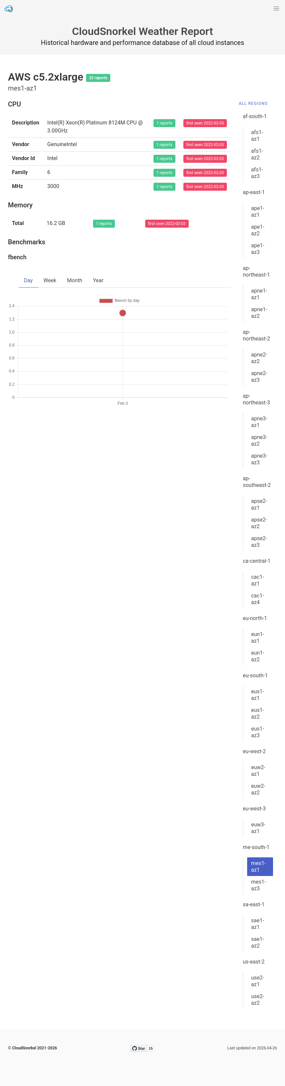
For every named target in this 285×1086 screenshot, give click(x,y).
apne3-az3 (259, 459)
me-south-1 (256, 847)
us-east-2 (254, 962)
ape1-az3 (257, 248)
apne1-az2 (259, 312)
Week (50, 280)
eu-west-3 (254, 808)
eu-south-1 (255, 675)
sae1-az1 (257, 923)
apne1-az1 (259, 294)
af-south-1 (255, 116)
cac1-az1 (257, 580)
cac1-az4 (257, 598)
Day (28, 280)
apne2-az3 (259, 376)
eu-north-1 (255, 618)
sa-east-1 (253, 904)
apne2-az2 (259, 357)
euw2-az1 (258, 770)
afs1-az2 (257, 154)
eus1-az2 (257, 713)
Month (74, 280)
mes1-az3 (258, 885)
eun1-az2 (257, 656)
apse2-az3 (259, 541)
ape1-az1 (257, 211)
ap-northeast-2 (256, 335)
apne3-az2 (259, 440)
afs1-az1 (257, 135)
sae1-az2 (257, 942)
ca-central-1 (257, 561)
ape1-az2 (257, 230)
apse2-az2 (259, 523)
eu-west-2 (254, 751)
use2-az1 (257, 981)
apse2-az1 (259, 504)
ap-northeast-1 (256, 271)
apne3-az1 (259, 421)
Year (98, 280)
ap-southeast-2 (257, 481)
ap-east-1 (254, 192)
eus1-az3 (257, 732)
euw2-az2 (258, 789)
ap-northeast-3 (256, 399)
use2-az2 (257, 999)
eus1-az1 (257, 694)
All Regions (253, 103)
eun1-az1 (257, 637)
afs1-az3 (257, 172)
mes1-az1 (258, 866)
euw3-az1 (258, 827)
